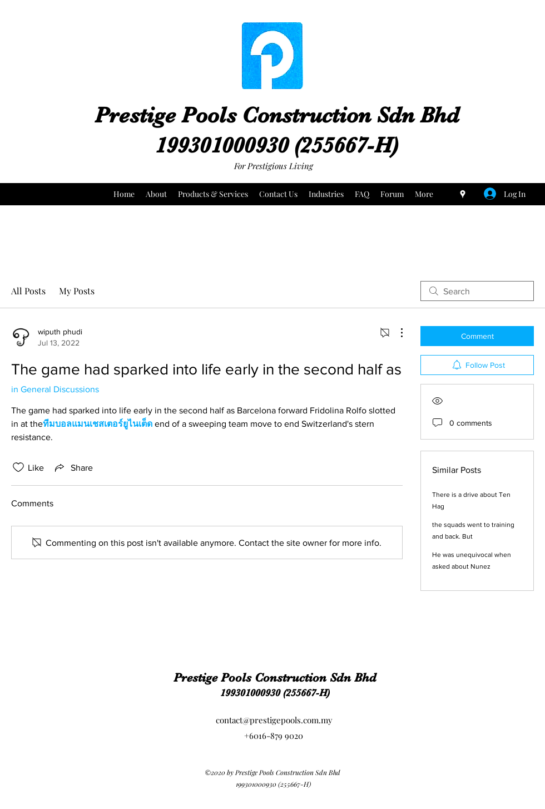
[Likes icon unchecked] (18, 467)
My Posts (77, 291)
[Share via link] (73, 467)
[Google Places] (462, 194)
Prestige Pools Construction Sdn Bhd (277, 115)
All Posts (28, 291)
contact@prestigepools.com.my (274, 720)
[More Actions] (396, 332)
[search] (477, 291)
